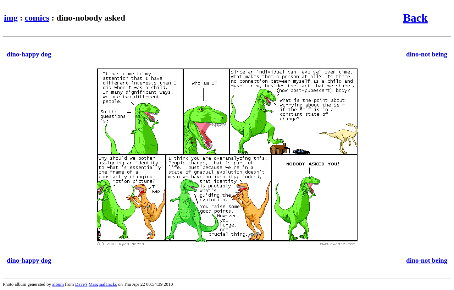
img (11, 17)
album (58, 284)
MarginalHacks (103, 284)
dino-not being (426, 54)
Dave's (81, 284)
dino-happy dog (29, 54)
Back (415, 17)
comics (37, 17)
